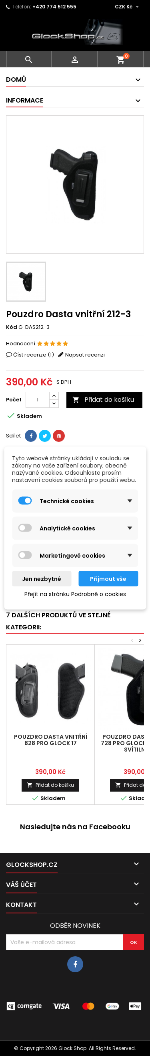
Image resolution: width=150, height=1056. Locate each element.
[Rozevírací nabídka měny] (128, 7)
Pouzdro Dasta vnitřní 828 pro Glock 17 (50, 740)
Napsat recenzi (85, 355)
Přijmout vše (108, 579)
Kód (11, 327)
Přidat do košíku (103, 399)
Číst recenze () (33, 355)
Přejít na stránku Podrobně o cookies (75, 594)
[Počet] (38, 400)
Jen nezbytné (41, 579)
